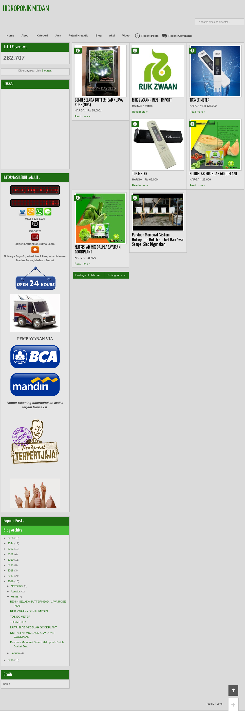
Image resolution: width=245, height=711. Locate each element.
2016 (11, 581)
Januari (15, 653)
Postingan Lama (117, 275)
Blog (98, 35)
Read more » (83, 116)
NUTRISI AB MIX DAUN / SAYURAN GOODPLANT (97, 249)
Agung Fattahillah (80, 50)
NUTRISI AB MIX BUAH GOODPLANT (213, 174)
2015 (11, 659)
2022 (11, 554)
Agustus (16, 591)
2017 (11, 575)
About (25, 35)
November (17, 586)
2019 (11, 565)
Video (126, 35)
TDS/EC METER (199, 100)
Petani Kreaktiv (78, 35)
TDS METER (139, 174)
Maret (14, 596)
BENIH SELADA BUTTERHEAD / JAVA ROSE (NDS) (99, 102)
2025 (11, 537)
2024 (11, 543)
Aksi (112, 35)
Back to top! (233, 690)
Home (10, 35)
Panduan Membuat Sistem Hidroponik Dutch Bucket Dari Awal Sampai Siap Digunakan (158, 240)
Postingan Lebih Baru (88, 275)
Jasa (58, 35)
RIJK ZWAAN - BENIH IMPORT (152, 100)
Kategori (42, 35)
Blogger (46, 70)
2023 (11, 548)
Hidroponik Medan (26, 9)
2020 (11, 559)
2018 (11, 570)
